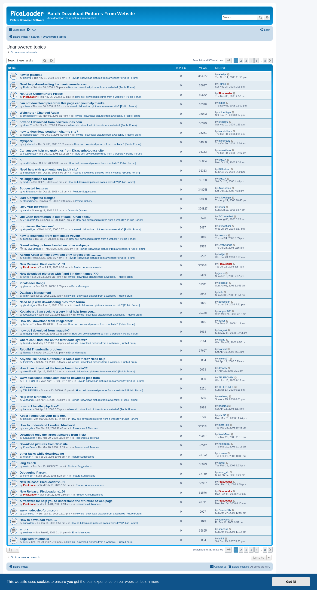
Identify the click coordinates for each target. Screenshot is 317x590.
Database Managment (35, 292)
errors (24, 529)
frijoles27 (28, 362)
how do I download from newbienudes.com (51, 122)
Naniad (27, 352)
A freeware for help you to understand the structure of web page (66, 501)
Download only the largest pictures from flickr (53, 434)
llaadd (26, 343)
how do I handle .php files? (39, 406)
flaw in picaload (31, 74)
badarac (27, 409)
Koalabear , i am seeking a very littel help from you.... (58, 311)
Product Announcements (87, 267)
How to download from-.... (38, 520)
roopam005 (29, 314)
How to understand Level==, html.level (47, 425)
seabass (28, 532)
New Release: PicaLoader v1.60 (42, 491)
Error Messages (80, 286)
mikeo (26, 106)
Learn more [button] (149, 582)
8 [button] (265, 60)
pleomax (28, 286)
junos (26, 276)
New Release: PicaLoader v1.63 (42, 264)
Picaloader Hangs (32, 283)
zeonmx (27, 238)
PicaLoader (30, 96)
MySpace (26, 141)
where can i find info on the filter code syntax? (53, 340)
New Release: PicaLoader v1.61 (42, 482)
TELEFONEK (30, 381)
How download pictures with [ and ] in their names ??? (59, 273)
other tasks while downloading (42, 453)
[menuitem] (31, 30)
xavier (26, 466)
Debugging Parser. (33, 472)
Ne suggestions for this (37, 179)
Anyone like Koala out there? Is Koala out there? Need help (62, 359)
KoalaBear (29, 437)
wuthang (28, 399)
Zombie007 (29, 513)
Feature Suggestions (84, 191)
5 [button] (256, 60)
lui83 (25, 542)
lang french (28, 463)
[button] (228, 60)
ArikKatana (29, 191)
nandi (26, 210)
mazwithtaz (29, 153)
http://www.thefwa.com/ (37, 226)
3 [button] (246, 60)
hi (21, 160)
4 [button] (251, 60)
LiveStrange (35, 248)
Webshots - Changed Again (39, 112)
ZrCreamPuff (30, 220)
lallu (25, 295)
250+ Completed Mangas (37, 198)
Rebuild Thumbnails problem (41, 349)
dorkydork (28, 523)
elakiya (27, 77)
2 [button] (241, 60)
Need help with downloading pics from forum (52, 302)
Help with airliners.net (35, 396)
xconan (27, 456)
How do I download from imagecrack (46, 321)
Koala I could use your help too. (43, 415)
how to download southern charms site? (49, 131)
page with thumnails (34, 539)
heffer (26, 324)
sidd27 (26, 163)
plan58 (27, 418)
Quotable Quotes (77, 210)
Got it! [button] (291, 582)
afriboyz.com (29, 387)
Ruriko (26, 87)
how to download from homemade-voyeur (50, 235)
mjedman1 (29, 144)
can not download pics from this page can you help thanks (62, 103)
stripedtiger (29, 115)
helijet (26, 257)
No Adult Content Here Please (41, 93)
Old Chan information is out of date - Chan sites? (55, 217)
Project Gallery (83, 201)
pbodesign (29, 305)
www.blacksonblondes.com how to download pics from (60, 378)
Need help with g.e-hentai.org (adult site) (49, 169)
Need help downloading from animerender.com (54, 84)
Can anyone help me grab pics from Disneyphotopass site (62, 150)
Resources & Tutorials (85, 428)
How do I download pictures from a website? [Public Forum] (104, 77)
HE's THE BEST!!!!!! (34, 207)
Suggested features (34, 188)
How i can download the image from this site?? (54, 368)
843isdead (29, 172)
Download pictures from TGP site (44, 444)
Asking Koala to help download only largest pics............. (60, 254)
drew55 (27, 371)
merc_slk (28, 428)
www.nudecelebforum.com (39, 510)
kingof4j (27, 333)
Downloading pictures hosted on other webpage (54, 245)
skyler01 (28, 125)
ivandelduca (30, 134)
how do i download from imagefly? (45, 330)
